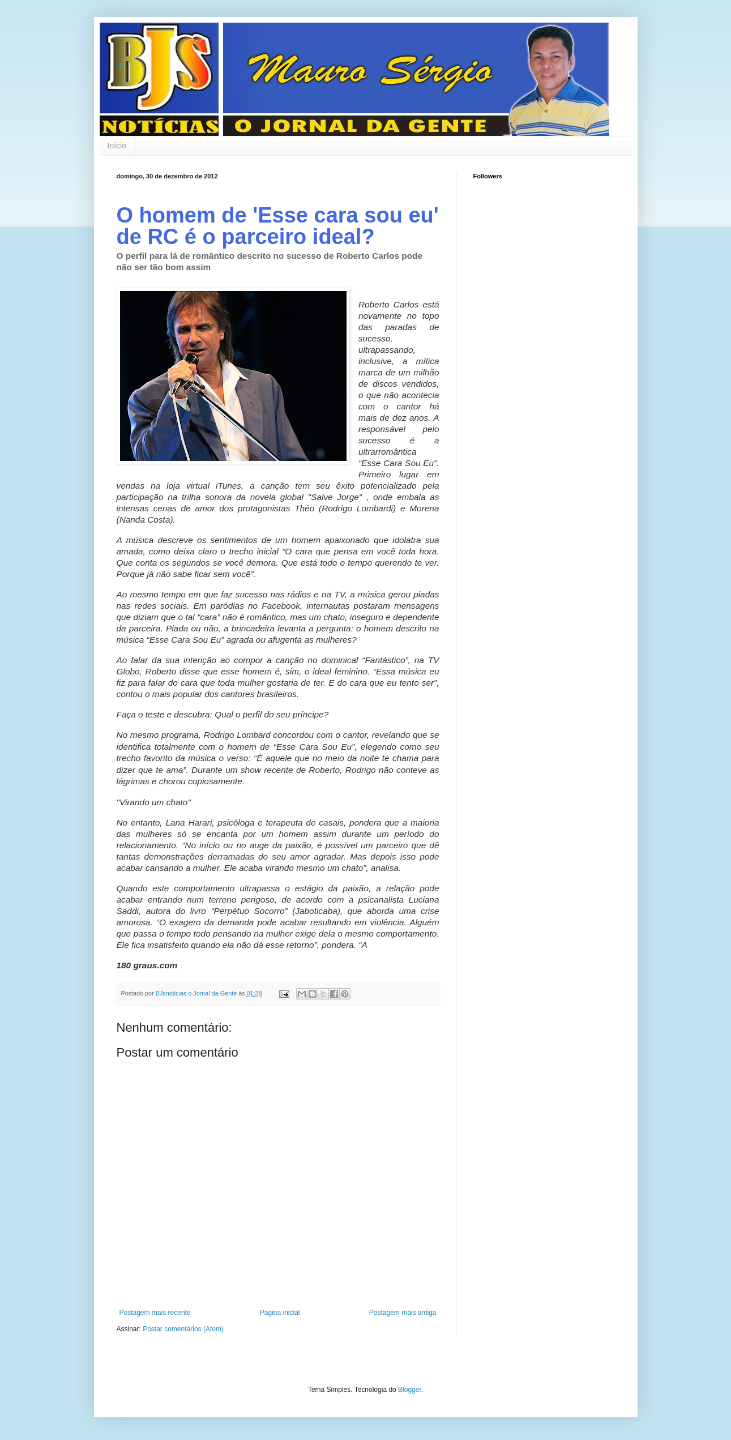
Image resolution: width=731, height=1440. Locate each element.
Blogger (409, 1390)
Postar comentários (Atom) (183, 1329)
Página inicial (280, 1313)
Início (117, 145)
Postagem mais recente (155, 1313)
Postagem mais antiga (403, 1313)
